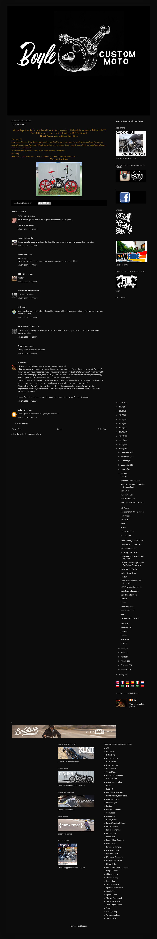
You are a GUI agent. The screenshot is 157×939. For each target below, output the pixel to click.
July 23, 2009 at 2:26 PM (27, 229)
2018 (121, 411)
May (123, 653)
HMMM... (124, 528)
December (125, 452)
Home (59, 429)
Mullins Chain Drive (114, 861)
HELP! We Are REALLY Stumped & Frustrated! (133, 486)
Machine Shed (112, 854)
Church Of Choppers (114, 775)
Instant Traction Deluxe (115, 823)
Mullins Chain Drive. (128, 573)
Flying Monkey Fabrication (116, 796)
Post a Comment (21, 423)
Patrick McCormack (26, 291)
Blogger (83, 926)
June (123, 648)
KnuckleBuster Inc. (113, 830)
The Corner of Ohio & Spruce (132, 512)
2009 (121, 449)
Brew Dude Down (128, 499)
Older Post (102, 429)
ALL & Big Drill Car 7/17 (130, 553)
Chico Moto (111, 772)
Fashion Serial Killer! (114, 792)
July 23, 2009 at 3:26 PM (27, 282)
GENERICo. (22, 274)
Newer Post (17, 429)
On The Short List (127, 532)
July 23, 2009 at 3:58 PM (27, 298)
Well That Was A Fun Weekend (133, 503)
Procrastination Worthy (130, 618)
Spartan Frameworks (114, 888)
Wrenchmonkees (113, 915)
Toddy (108, 908)
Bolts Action (111, 762)
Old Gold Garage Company (117, 867)
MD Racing (125, 508)
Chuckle (124, 599)
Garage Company (113, 809)
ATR (107, 748)
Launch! (124, 477)
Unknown (22, 410)
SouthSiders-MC (112, 884)
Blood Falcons (112, 758)
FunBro (109, 806)
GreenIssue (110, 816)
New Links (125, 491)
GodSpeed (110, 813)
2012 (121, 436)
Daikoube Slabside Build (130, 481)
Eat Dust (109, 789)
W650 (123, 524)
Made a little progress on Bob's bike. (131, 582)
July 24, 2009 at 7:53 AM (27, 401)
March (124, 661)
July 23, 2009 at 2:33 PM (27, 246)
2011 (121, 440)
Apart (123, 614)
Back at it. (124, 624)
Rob (19, 307)
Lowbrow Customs (114, 847)
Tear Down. (125, 639)
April (123, 657)
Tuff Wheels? (126, 516)
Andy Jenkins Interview (130, 591)
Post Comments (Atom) (31, 434)
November (125, 457)
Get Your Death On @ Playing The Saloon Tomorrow (132, 564)
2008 (121, 675)
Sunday (124, 577)
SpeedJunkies (111, 895)
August (124, 469)
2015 (121, 424)
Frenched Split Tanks (129, 569)
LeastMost (110, 837)
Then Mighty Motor (114, 905)
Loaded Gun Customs (115, 840)
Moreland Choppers (114, 857)
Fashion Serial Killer (26, 327)
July (122, 473)
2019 (121, 407)
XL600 (123, 603)
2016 (121, 419)
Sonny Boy (110, 881)
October (124, 461)
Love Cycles (111, 844)
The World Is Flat (113, 902)
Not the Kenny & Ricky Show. (132, 541)
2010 (121, 445)
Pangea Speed (112, 871)
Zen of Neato (111, 919)
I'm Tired (124, 520)
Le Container (111, 833)
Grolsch (124, 643)
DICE (108, 786)
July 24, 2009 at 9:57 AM (27, 418)
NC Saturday (126, 535)
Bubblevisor (111, 769)
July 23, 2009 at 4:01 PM (27, 318)
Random (124, 632)
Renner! (124, 635)
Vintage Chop (111, 912)
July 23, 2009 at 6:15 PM (27, 354)
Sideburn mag (112, 878)
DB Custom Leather (128, 549)
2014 (121, 428)
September (125, 465)
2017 (121, 415)
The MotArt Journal (114, 898)
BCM (20, 363)
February (125, 665)
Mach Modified (112, 850)
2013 (121, 432)
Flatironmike (23, 216)
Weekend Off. (126, 628)
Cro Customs (111, 779)
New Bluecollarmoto (129, 595)
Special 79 (110, 891)
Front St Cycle (111, 803)
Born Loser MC (112, 765)
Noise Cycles (111, 864)
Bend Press (110, 752)
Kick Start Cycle (112, 827)
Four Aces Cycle (112, 799)
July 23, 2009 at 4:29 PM (27, 337)
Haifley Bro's (111, 820)
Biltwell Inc (110, 755)
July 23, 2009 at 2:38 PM (27, 265)
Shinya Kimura (112, 874)
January (124, 670)
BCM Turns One (127, 495)
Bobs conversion (127, 611)
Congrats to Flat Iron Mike (131, 545)
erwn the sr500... (127, 607)
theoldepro (23, 238)
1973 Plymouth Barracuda (131, 587)
